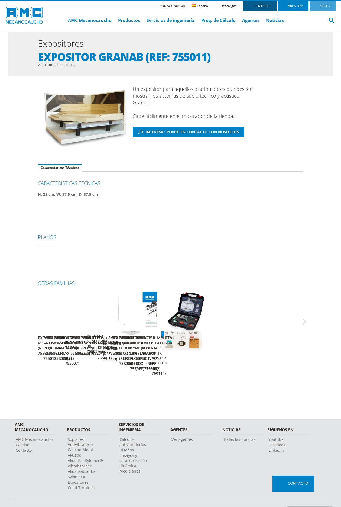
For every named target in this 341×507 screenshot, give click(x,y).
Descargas (228, 6)
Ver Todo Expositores (59, 65)
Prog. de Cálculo (218, 20)
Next (310, 317)
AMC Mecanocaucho (90, 20)
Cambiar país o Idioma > (308, 494)
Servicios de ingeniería (171, 20)
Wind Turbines (81, 472)
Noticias (275, 20)
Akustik (74, 440)
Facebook (276, 429)
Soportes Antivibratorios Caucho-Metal (81, 429)
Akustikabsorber (82, 456)
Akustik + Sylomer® (85, 445)
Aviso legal (155, 494)
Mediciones (129, 456)
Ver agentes (182, 424)
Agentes (250, 20)
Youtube (276, 424)
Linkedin (276, 435)
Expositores (78, 467)
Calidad (23, 429)
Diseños (126, 435)
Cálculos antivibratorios (132, 427)
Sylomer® (77, 461)
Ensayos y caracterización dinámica (133, 445)
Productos (129, 20)
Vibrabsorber (80, 451)
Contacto (24, 435)
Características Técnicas (60, 168)
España (200, 6)
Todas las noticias (239, 424)
